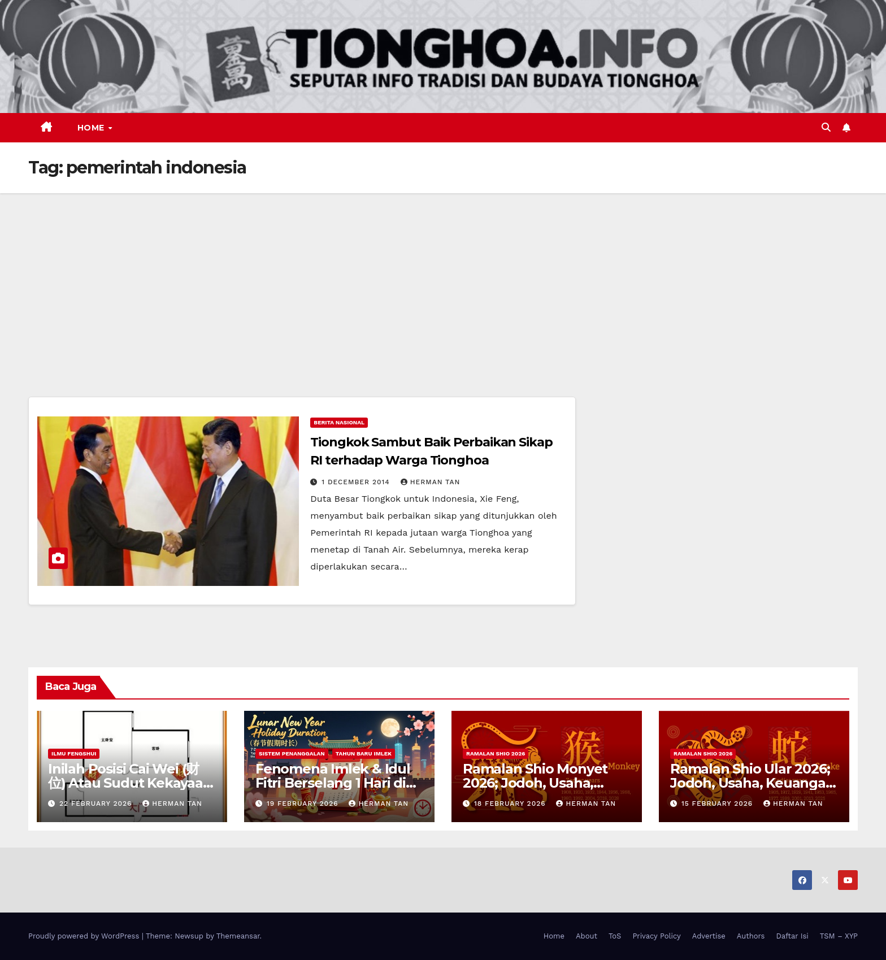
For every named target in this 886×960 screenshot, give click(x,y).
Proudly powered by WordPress (85, 936)
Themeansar (238, 936)
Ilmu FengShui (73, 753)
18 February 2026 (511, 803)
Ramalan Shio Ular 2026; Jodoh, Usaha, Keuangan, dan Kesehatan (753, 783)
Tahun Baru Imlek (364, 753)
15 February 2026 (718, 803)
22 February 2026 (96, 803)
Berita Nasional (339, 422)
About (586, 936)
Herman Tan (431, 482)
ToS (615, 936)
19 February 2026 (304, 803)
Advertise (709, 936)
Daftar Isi (792, 936)
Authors (751, 936)
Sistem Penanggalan (292, 753)
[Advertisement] (443, 278)
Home (92, 128)
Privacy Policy (656, 936)
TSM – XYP (839, 936)
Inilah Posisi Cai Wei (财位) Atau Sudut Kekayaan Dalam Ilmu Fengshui (130, 783)
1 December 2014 (357, 482)
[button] (826, 127)
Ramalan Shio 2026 (495, 753)
